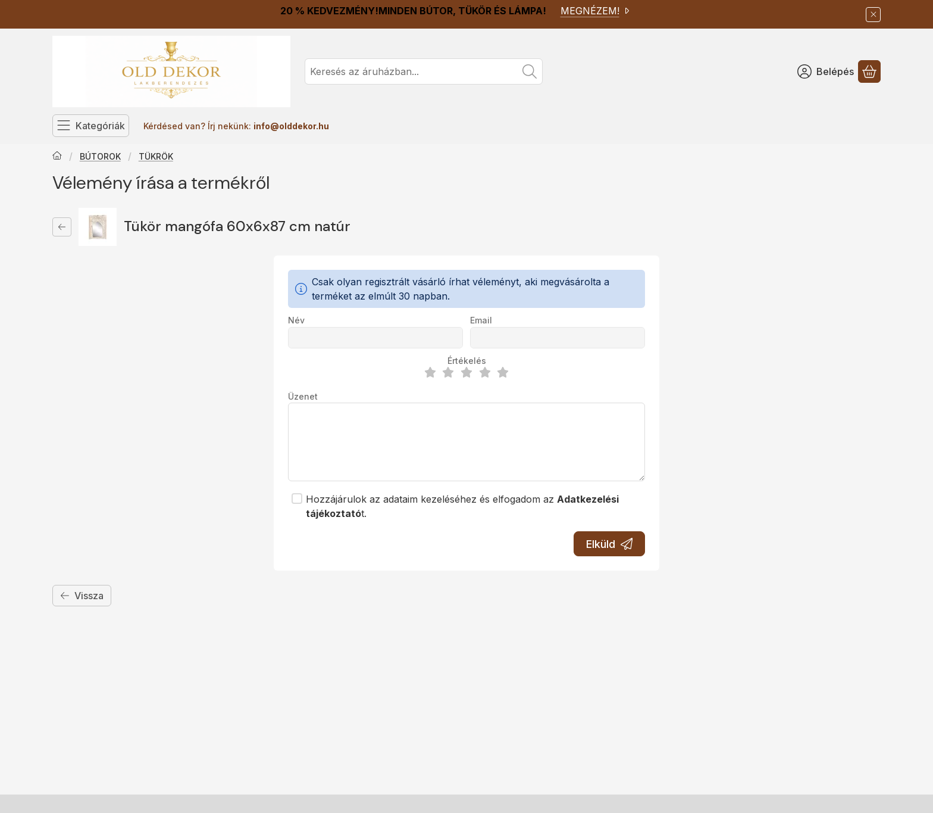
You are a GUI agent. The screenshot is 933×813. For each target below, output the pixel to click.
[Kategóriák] (90, 125)
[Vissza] (61, 226)
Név (296, 320)
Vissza (82, 596)
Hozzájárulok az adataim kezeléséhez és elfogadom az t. (462, 506)
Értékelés (466, 361)
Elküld (609, 544)
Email (481, 320)
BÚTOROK (100, 156)
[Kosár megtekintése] (869, 71)
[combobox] (424, 71)
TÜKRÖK (156, 156)
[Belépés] (825, 71)
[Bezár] (873, 14)
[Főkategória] (57, 156)
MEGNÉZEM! (596, 11)
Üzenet (303, 396)
